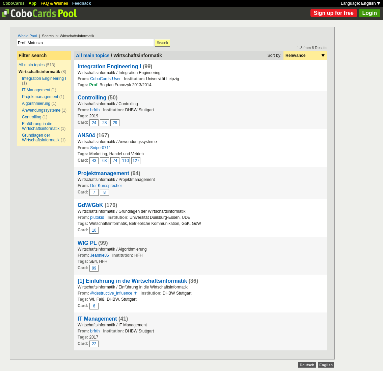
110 (125, 160)
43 (94, 160)
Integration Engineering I (44, 78)
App (32, 3)
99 (94, 268)
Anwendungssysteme (41, 110)
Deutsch (307, 365)
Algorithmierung (36, 103)
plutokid (97, 217)
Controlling (31, 117)
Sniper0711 (100, 147)
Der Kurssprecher (106, 185)
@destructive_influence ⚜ (113, 293)
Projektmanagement (40, 96)
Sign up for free (334, 13)
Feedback (81, 3)
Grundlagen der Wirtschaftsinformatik (40, 137)
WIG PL (87, 243)
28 (104, 122)
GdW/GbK (90, 205)
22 (94, 344)
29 (115, 122)
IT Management (36, 90)
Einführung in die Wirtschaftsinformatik (40, 126)
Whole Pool (27, 36)
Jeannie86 (99, 255)
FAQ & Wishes (54, 3)
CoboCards (14, 3)
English (370, 3)
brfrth (95, 110)
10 (94, 230)
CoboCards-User (105, 78)
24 (94, 122)
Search (162, 42)
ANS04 (86, 135)
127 (136, 160)
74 (115, 160)
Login (369, 13)
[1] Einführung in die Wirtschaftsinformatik (132, 281)
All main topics (32, 65)
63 (104, 160)
